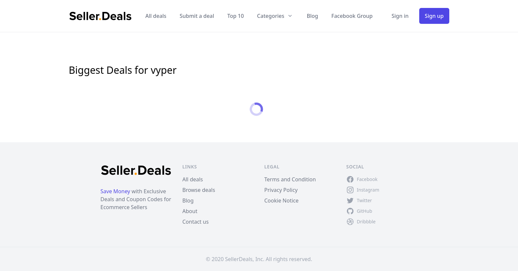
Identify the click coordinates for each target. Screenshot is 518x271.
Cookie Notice (281, 200)
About (189, 211)
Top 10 (235, 16)
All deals (155, 16)
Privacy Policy (281, 190)
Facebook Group (352, 16)
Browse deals (198, 190)
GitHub (364, 211)
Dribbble (366, 221)
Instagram (368, 190)
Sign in (400, 16)
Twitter (364, 200)
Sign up (434, 16)
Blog (312, 16)
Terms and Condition (290, 179)
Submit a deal (197, 16)
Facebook (367, 179)
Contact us (195, 221)
